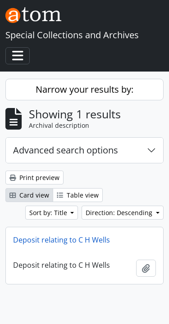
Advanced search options (65, 150)
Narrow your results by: (84, 89)
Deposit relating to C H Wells (61, 240)
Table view (78, 195)
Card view (29, 195)
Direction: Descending (120, 212)
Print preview (34, 177)
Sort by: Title (49, 212)
